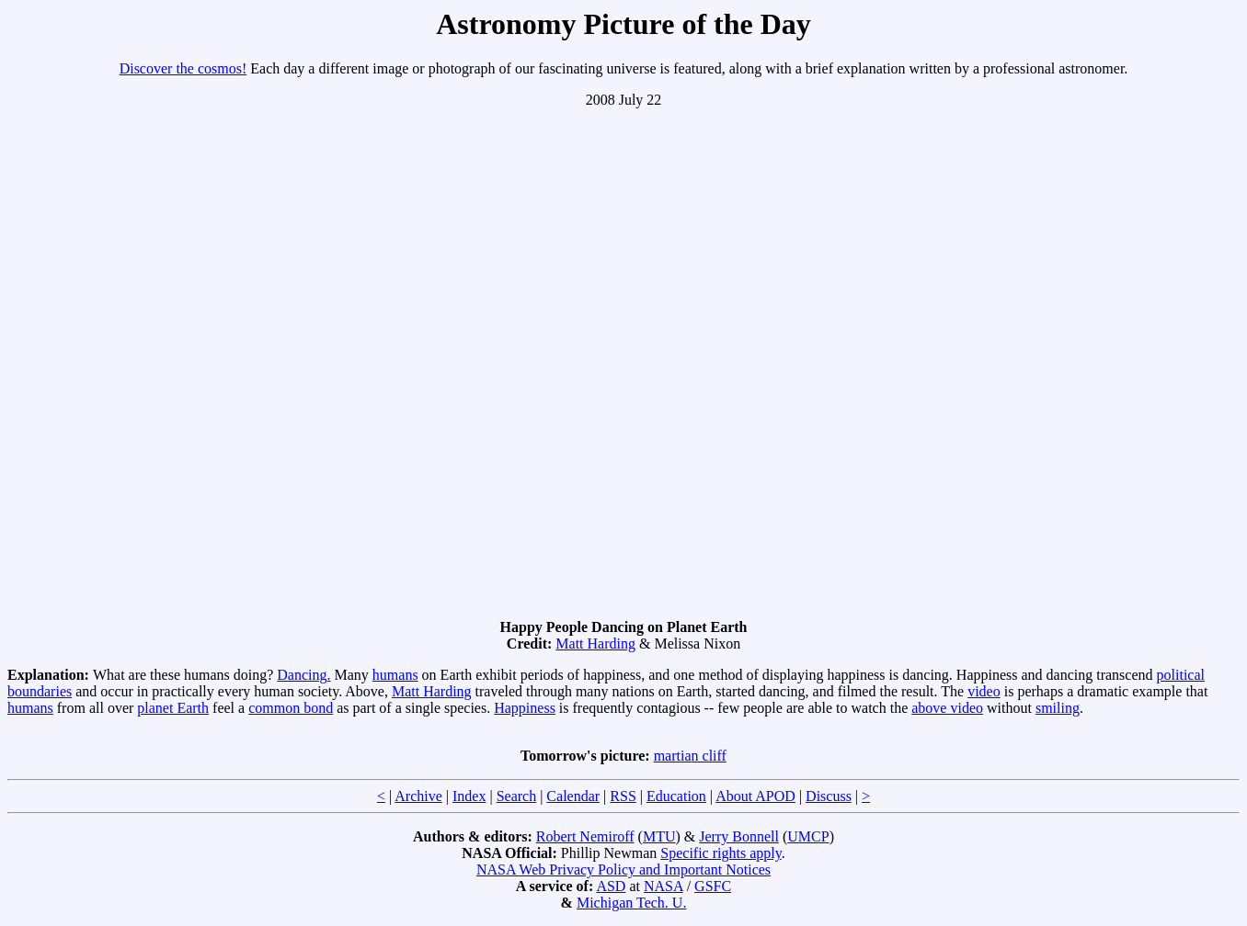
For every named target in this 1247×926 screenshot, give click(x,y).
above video (947, 708)
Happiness (524, 708)
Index (469, 796)
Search (517, 796)
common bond (290, 708)
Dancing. (303, 675)
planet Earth (173, 708)
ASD (610, 886)
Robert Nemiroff (585, 836)
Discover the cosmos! (183, 68)
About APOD (755, 796)
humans (395, 675)
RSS (622, 796)
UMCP (808, 836)
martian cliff (690, 755)
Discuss (829, 796)
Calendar (573, 796)
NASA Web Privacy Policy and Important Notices (623, 869)
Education (676, 796)
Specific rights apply (720, 853)
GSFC (712, 886)
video (984, 691)
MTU (659, 836)
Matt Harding (595, 643)
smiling (1057, 708)
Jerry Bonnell (739, 836)
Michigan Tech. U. (631, 902)
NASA (663, 886)
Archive (418, 796)
